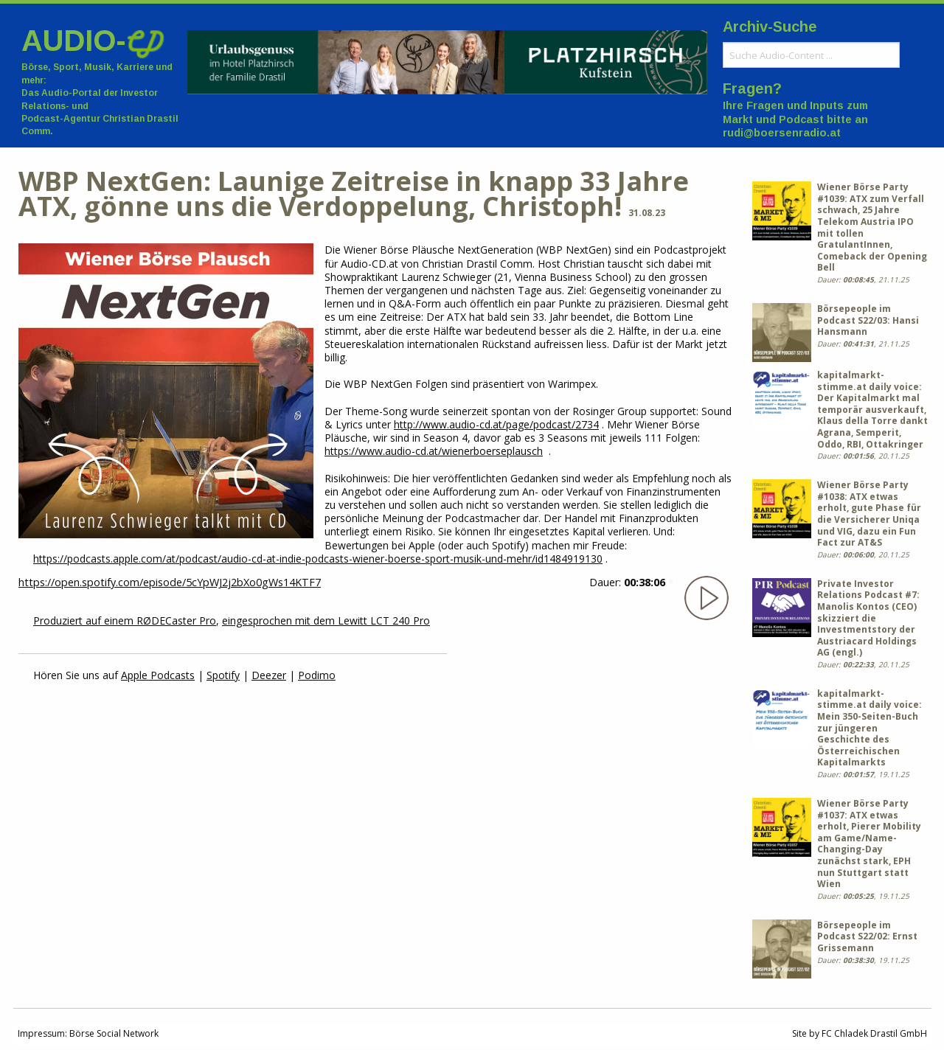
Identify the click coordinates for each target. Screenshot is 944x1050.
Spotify (223, 675)
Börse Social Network (114, 1033)
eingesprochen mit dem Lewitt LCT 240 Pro (326, 620)
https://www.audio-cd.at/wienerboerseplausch (433, 451)
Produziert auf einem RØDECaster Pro (124, 620)
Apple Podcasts (158, 675)
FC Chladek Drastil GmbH (874, 1033)
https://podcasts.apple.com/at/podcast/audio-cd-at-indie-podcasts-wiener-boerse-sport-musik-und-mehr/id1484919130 (318, 559)
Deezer (268, 675)
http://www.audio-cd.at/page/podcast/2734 (496, 424)
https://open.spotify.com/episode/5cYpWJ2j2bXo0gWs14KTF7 (169, 582)
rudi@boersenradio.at (782, 133)
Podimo (317, 675)
